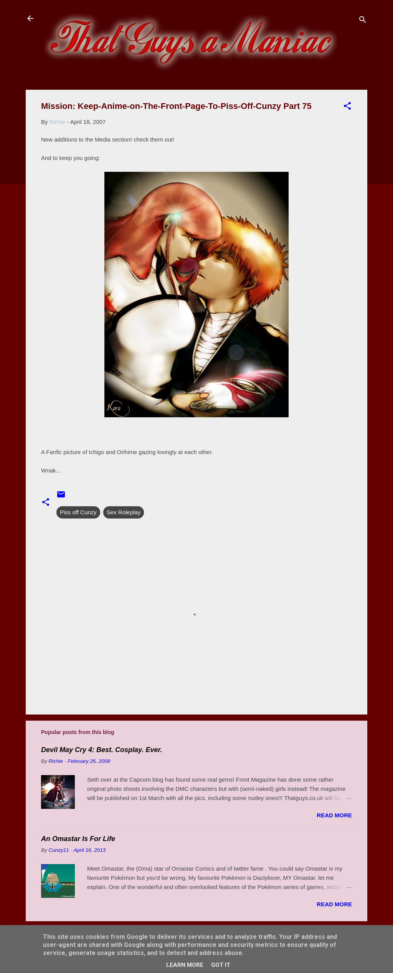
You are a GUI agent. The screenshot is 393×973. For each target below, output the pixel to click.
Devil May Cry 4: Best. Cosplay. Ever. (101, 750)
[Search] (362, 21)
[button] (347, 107)
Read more (334, 815)
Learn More (184, 964)
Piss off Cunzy (78, 512)
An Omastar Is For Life (78, 839)
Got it (220, 964)
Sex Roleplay (123, 512)
